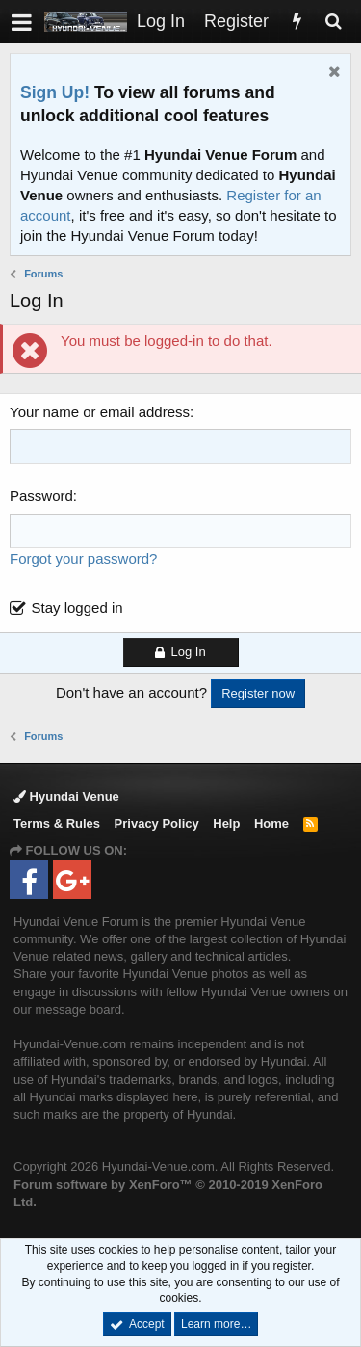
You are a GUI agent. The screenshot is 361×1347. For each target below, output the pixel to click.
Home (271, 823)
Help (226, 823)
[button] (21, 21)
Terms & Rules (56, 823)
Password (41, 496)
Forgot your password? (83, 558)
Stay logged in (77, 607)
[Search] (333, 21)
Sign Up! (55, 92)
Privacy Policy (157, 823)
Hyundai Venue (66, 796)
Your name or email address (100, 412)
